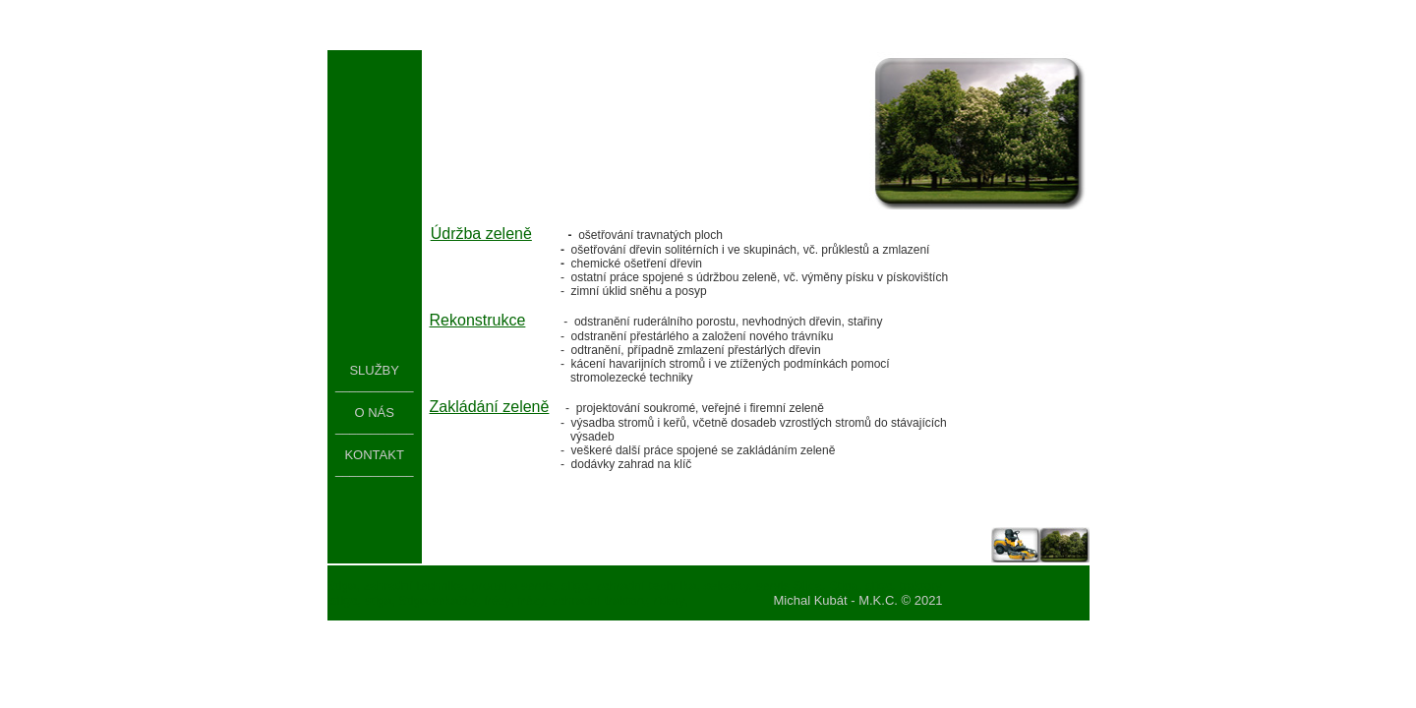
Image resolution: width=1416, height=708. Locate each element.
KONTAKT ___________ (374, 462)
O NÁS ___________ (374, 420)
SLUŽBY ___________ (374, 377)
